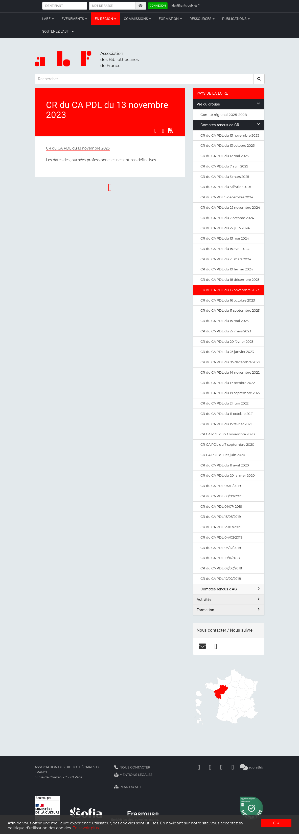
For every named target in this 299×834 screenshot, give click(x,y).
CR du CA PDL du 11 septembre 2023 (230, 310)
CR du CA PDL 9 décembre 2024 (226, 197)
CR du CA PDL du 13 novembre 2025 (229, 135)
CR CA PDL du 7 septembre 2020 (227, 444)
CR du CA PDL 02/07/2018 (221, 568)
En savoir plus (86, 827)
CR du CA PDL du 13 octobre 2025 (227, 145)
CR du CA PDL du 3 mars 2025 (224, 177)
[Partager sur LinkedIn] (163, 130)
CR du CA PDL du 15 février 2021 (226, 424)
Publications (236, 19)
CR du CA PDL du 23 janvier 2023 (227, 352)
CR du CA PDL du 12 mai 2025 (224, 156)
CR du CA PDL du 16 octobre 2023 (227, 300)
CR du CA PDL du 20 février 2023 (226, 341)
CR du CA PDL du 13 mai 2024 (224, 238)
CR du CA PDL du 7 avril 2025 (224, 166)
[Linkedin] (210, 767)
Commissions (137, 19)
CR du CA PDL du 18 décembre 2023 (229, 279)
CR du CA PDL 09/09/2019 (221, 496)
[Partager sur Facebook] (155, 130)
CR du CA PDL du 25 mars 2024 (225, 259)
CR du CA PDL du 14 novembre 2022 (230, 372)
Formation (170, 19)
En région (105, 19)
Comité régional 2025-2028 (223, 115)
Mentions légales (133, 775)
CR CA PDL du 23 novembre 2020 (227, 434)
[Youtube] (221, 767)
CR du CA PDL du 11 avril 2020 (224, 465)
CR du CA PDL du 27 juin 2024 (225, 228)
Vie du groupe (229, 104)
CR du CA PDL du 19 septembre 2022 (230, 393)
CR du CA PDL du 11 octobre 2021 (227, 414)
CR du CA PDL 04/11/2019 (220, 486)
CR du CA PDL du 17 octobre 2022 (227, 383)
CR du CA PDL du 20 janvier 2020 (227, 475)
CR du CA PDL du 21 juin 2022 (224, 403)
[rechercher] (259, 79)
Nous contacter (132, 767)
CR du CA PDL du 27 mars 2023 (225, 331)
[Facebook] (199, 767)
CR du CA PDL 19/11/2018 (220, 558)
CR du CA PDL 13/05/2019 (220, 517)
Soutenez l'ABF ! (58, 31)
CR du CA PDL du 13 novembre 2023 (78, 148)
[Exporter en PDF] (170, 130)
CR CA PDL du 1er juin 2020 (222, 455)
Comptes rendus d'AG (230, 589)
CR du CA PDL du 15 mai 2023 (224, 321)
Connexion (158, 5)
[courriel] (202, 646)
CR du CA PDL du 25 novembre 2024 (230, 207)
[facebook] (215, 646)
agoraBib (251, 767)
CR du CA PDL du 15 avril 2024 (224, 249)
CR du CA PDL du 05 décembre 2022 (230, 362)
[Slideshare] (232, 767)
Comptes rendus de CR (230, 124)
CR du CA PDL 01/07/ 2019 (221, 506)
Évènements (74, 19)
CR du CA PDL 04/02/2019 (221, 537)
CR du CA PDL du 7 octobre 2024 (227, 218)
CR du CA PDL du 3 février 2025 (225, 187)
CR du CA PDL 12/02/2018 (220, 578)
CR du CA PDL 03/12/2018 (220, 548)
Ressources (202, 19)
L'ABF (48, 19)
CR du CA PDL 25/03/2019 (220, 527)
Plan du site (128, 787)
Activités (229, 599)
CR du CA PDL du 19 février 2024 (226, 269)
